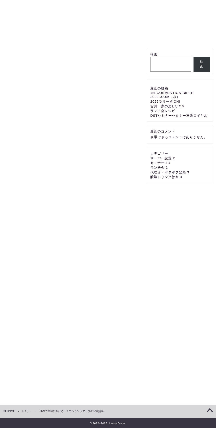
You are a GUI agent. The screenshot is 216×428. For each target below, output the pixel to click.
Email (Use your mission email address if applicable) (54, 126)
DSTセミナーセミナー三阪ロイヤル (179, 115)
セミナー (138, 37)
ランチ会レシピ (162, 111)
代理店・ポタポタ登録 (78, 38)
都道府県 (15, 227)
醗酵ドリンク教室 (166, 177)
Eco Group (108, 15)
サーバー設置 (109, 37)
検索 (153, 54)
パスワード (16, 143)
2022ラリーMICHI (165, 101)
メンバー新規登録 (167, 38)
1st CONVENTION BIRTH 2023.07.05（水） (172, 95)
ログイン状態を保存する (64, 162)
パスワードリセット (88, 171)
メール (13, 243)
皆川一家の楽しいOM (167, 106)
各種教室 (48, 37)
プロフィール (197, 37)
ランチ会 (159, 167)
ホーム (19, 37)
